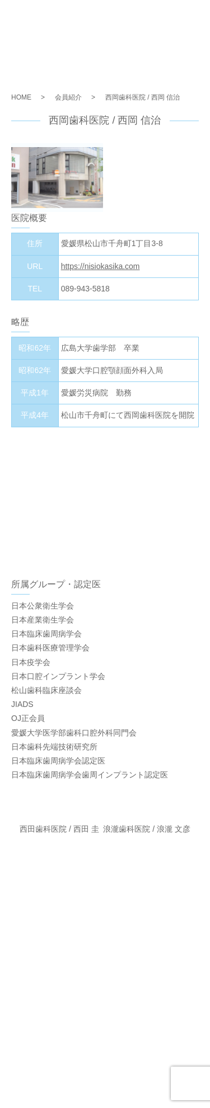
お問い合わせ (104, 1000)
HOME (21, 97)
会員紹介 (68, 97)
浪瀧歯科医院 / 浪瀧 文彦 (146, 828)
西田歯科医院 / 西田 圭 (59, 828)
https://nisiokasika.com (100, 266)
